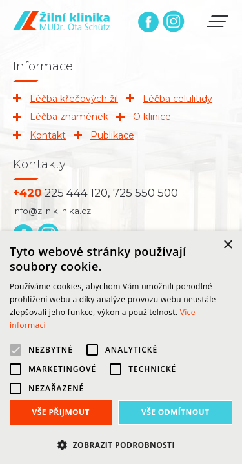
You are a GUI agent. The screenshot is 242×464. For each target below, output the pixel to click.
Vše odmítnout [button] (175, 412)
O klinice (152, 116)
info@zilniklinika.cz (52, 211)
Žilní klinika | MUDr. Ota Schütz (61, 21)
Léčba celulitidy (177, 98)
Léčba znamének (69, 116)
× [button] (227, 245)
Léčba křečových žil (74, 98)
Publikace (112, 135)
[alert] (121, 347)
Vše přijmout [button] (61, 412)
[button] (121, 443)
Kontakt (48, 135)
